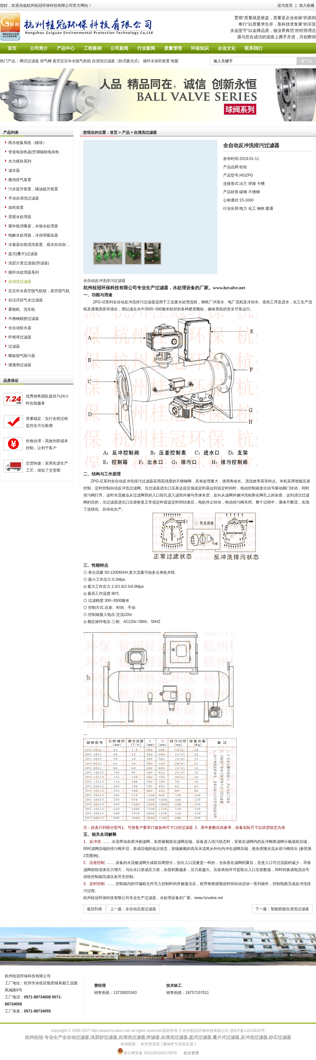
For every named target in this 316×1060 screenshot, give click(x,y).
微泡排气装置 (19, 180)
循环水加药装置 (160, 61)
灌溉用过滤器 (19, 365)
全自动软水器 (19, 328)
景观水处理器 (19, 217)
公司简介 (39, 48)
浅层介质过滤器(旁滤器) (28, 263)
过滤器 (14, 346)
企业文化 (227, 48)
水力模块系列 (19, 161)
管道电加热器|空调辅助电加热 (33, 152)
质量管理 (173, 48)
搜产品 (306, 61)
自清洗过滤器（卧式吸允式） (121, 61)
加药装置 (16, 207)
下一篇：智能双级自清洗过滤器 (282, 909)
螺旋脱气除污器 (21, 355)
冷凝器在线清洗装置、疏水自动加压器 (39, 244)
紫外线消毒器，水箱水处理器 (33, 226)
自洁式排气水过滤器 (25, 300)
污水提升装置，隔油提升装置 (33, 189)
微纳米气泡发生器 (178, 1044)
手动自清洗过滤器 (23, 198)
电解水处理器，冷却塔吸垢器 (33, 235)
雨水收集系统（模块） (27, 142)
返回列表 (94, 909)
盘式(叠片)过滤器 (23, 254)
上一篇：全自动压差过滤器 (133, 909)
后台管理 (191, 1053)
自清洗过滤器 (19, 281)
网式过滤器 (33, 61)
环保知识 (200, 48)
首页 (12, 48)
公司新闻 (119, 48)
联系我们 (253, 48)
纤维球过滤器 (19, 337)
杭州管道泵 (150, 1044)
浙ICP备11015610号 (247, 1030)
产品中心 (66, 48)
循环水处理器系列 (23, 272)
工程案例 (93, 48)
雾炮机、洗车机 (21, 309)
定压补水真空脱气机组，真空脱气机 (39, 291)
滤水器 (14, 170)
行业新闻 (146, 48)
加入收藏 (306, 5)
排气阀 (49, 61)
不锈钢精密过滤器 (23, 318)
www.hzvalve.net (229, 287)
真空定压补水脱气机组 (75, 61)
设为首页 (285, 5)
